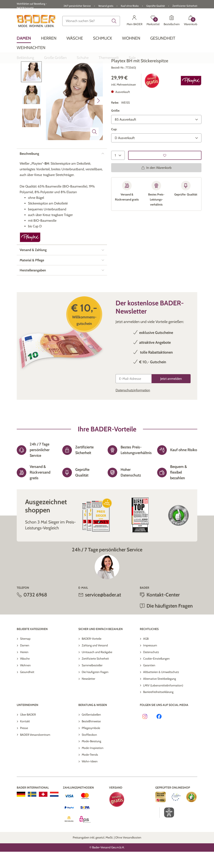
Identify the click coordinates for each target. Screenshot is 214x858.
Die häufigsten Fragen (169, 633)
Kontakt (25, 749)
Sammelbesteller (92, 693)
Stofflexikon (89, 762)
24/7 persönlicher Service (77, 5)
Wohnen (25, 693)
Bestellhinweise (91, 749)
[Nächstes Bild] (98, 128)
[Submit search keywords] (114, 21)
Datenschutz (151, 680)
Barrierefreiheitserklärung (158, 719)
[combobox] (91, 21)
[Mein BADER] (134, 21)
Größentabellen (91, 742)
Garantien (149, 693)
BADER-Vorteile (91, 666)
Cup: (114, 157)
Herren (24, 680)
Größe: (115, 138)
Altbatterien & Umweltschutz (161, 700)
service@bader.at (103, 622)
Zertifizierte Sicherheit (95, 686)
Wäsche (25, 686)
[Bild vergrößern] (94, 159)
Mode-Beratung (91, 769)
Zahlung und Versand (95, 673)
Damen (24, 673)
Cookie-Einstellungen (156, 686)
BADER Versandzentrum (35, 762)
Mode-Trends (90, 782)
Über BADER (28, 742)
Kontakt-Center (163, 622)
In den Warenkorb (156, 195)
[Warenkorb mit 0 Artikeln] (190, 21)
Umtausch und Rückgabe (97, 680)
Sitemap (25, 666)
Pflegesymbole (91, 756)
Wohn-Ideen (90, 789)
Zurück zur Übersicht (36, 76)
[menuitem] (24, 38)
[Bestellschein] (172, 21)
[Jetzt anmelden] (171, 406)
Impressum (150, 673)
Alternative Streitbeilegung (159, 706)
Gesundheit (27, 700)
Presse (24, 756)
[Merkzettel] (152, 21)
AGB (146, 666)
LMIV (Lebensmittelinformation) (163, 713)
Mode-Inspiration (92, 775)
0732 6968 (35, 622)
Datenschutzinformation (133, 418)
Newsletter (88, 706)
